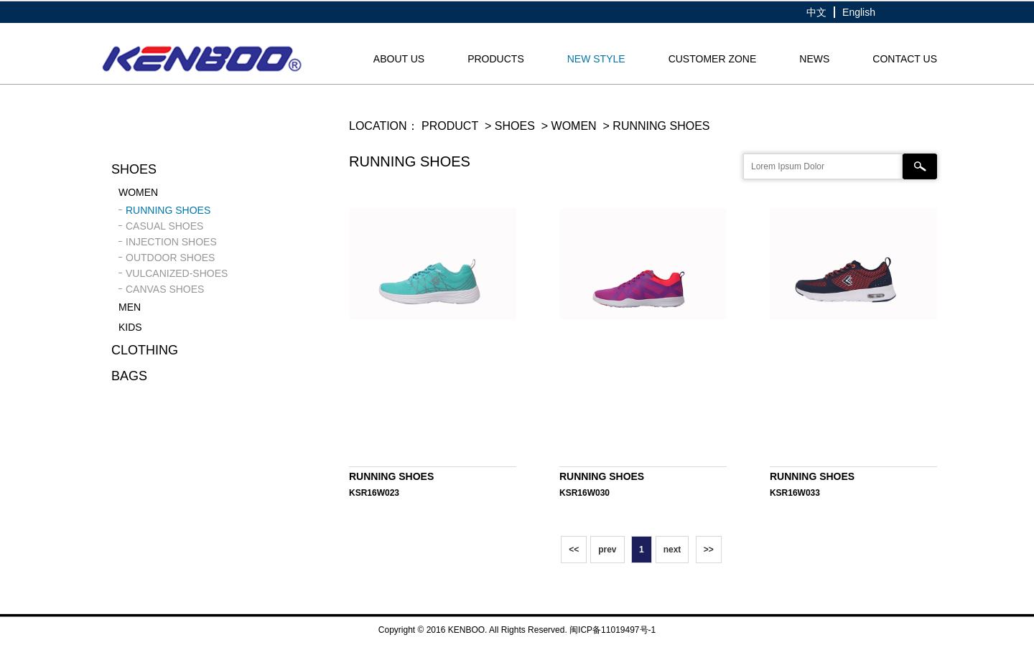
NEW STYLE (596, 59)
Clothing (144, 350)
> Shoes (508, 126)
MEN (129, 307)
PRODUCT (449, 126)
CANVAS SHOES (165, 289)
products (495, 59)
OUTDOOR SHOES (170, 257)
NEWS (814, 59)
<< (574, 550)
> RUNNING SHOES (654, 126)
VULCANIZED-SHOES (177, 273)
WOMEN (138, 192)
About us (398, 59)
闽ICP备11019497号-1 (612, 630)
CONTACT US (904, 59)
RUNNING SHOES (168, 210)
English (858, 12)
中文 (816, 12)
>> (709, 550)
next (672, 550)
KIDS (130, 327)
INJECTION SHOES (171, 242)
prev (607, 550)
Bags (129, 376)
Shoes (134, 169)
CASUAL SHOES (164, 226)
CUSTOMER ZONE (713, 59)
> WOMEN (567, 126)
